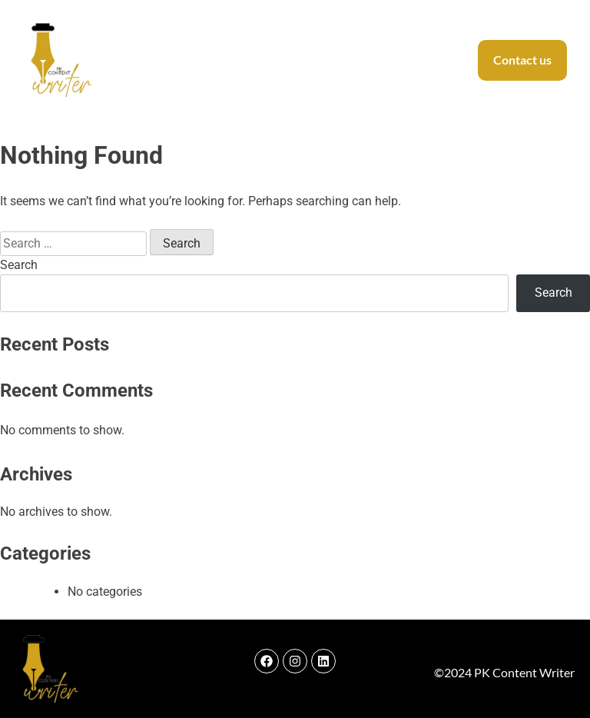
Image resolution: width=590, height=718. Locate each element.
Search (19, 265)
